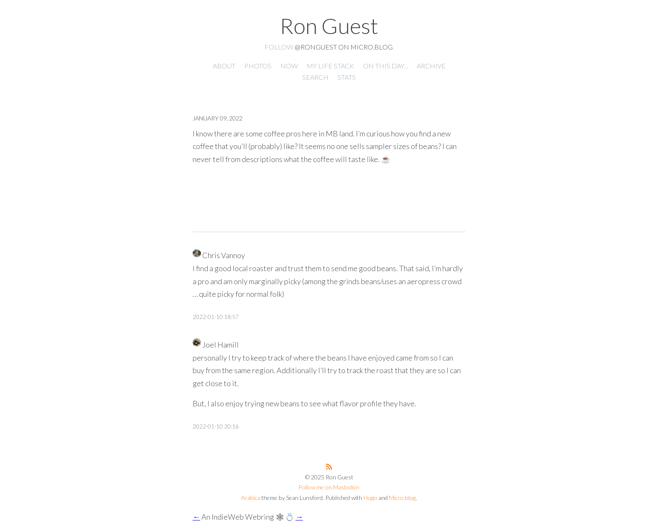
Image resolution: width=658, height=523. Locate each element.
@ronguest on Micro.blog (344, 47)
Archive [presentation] (431, 66)
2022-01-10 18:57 (216, 317)
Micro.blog (402, 497)
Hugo (370, 497)
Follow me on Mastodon (329, 487)
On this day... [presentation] (385, 66)
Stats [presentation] (346, 77)
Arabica (250, 497)
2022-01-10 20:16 (216, 426)
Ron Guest (329, 26)
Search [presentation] (315, 77)
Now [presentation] (289, 66)
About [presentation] (224, 66)
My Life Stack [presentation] (330, 66)
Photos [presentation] (258, 66)
